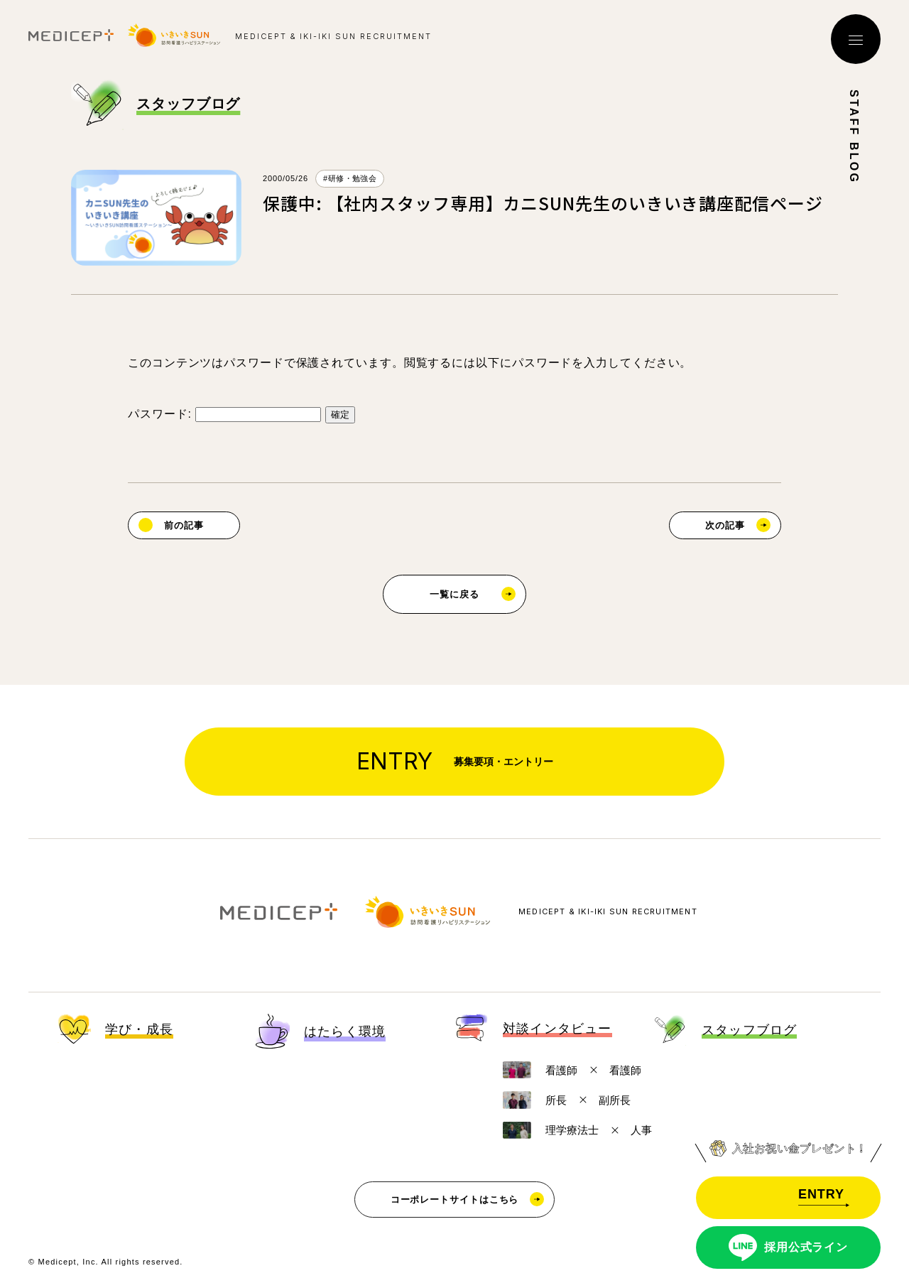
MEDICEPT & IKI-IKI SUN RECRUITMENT (607, 912)
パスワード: (224, 414)
